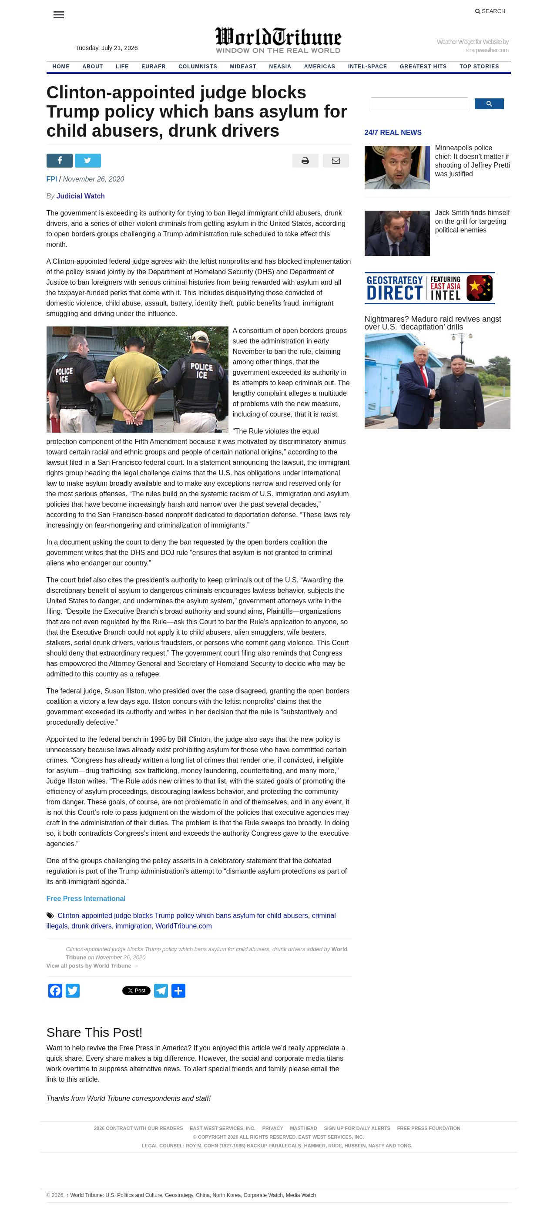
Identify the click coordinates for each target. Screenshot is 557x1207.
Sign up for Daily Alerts (357, 1128)
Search (490, 11)
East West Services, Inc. (222, 1128)
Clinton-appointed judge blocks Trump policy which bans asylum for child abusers (182, 915)
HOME (61, 67)
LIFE (122, 67)
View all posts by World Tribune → (93, 965)
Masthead (303, 1128)
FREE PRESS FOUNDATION (428, 1128)
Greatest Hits (423, 67)
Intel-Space (367, 67)
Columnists (197, 67)
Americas (320, 67)
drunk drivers (91, 926)
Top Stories (479, 67)
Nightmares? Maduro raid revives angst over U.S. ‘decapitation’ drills (433, 323)
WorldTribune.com (183, 926)
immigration (134, 926)
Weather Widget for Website (469, 41)
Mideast (243, 67)
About (93, 67)
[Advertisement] (438, 518)
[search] (419, 104)
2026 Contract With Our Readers (138, 1128)
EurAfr (153, 67)
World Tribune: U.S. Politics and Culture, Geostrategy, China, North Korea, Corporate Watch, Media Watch (191, 1195)
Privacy (272, 1128)
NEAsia (280, 67)
